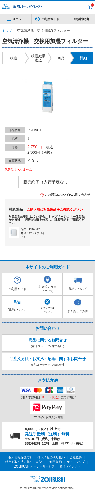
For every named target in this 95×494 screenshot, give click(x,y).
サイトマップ (76, 462)
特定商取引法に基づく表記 (23, 462)
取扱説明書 (81, 19)
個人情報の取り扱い (51, 457)
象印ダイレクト (70, 466)
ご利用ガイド (50, 19)
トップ (7, 31)
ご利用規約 (54, 462)
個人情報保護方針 (20, 457)
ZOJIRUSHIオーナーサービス (34, 466)
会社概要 (76, 457)
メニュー (16, 19)
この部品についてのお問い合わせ (67, 194)
